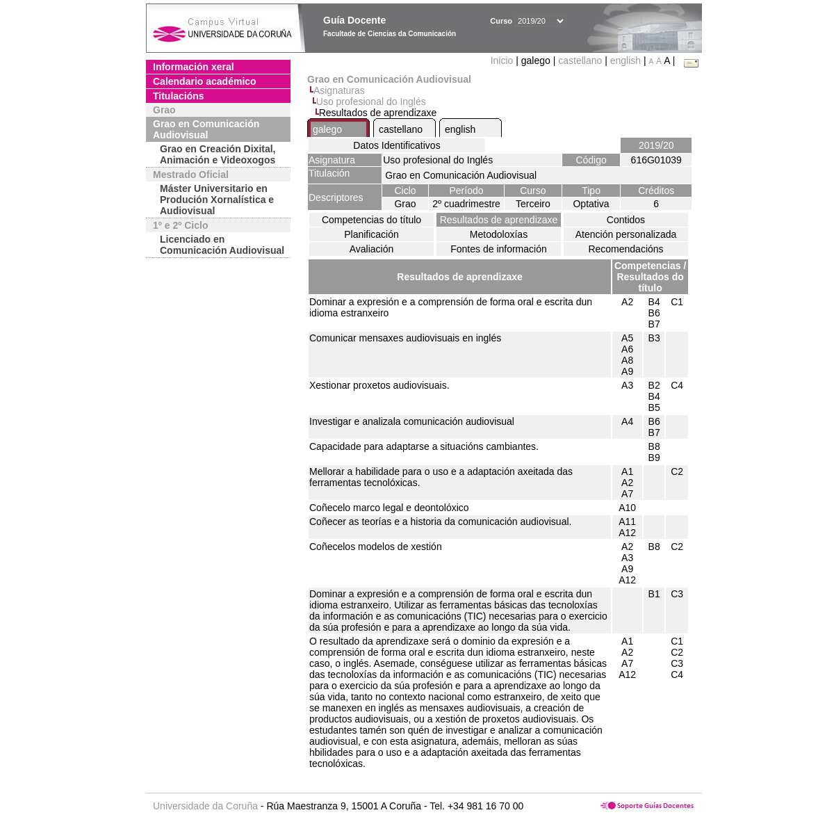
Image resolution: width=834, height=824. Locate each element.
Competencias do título (371, 219)
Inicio (503, 60)
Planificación (371, 234)
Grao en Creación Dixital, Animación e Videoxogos (218, 154)
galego (327, 129)
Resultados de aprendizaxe (499, 219)
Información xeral (193, 66)
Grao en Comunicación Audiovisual (206, 129)
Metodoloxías (499, 234)
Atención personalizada (626, 234)
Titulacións (178, 96)
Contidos (626, 219)
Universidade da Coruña (205, 805)
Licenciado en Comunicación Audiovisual (222, 245)
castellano (580, 60)
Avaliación (372, 249)
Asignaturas (339, 90)
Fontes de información (498, 249)
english (625, 60)
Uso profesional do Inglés (371, 101)
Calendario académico (204, 81)
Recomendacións (625, 249)
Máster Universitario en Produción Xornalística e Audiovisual (217, 199)
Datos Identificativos (396, 145)
